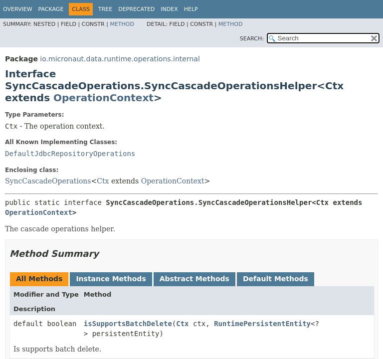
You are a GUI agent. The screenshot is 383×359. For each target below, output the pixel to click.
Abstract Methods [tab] (194, 279)
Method (122, 24)
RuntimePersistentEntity (262, 324)
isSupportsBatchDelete (128, 324)
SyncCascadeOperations (48, 181)
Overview (17, 9)
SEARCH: (252, 38)
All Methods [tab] (39, 279)
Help (191, 9)
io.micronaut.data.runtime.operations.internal (119, 59)
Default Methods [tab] (275, 279)
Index (169, 9)
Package (51, 9)
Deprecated (136, 9)
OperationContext (103, 98)
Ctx (103, 181)
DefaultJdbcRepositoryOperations (70, 154)
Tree (105, 9)
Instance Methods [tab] (111, 279)
